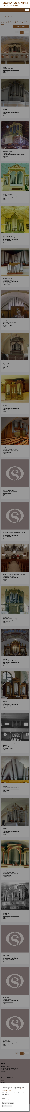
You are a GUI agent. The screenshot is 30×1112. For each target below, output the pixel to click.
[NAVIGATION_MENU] (27, 9)
